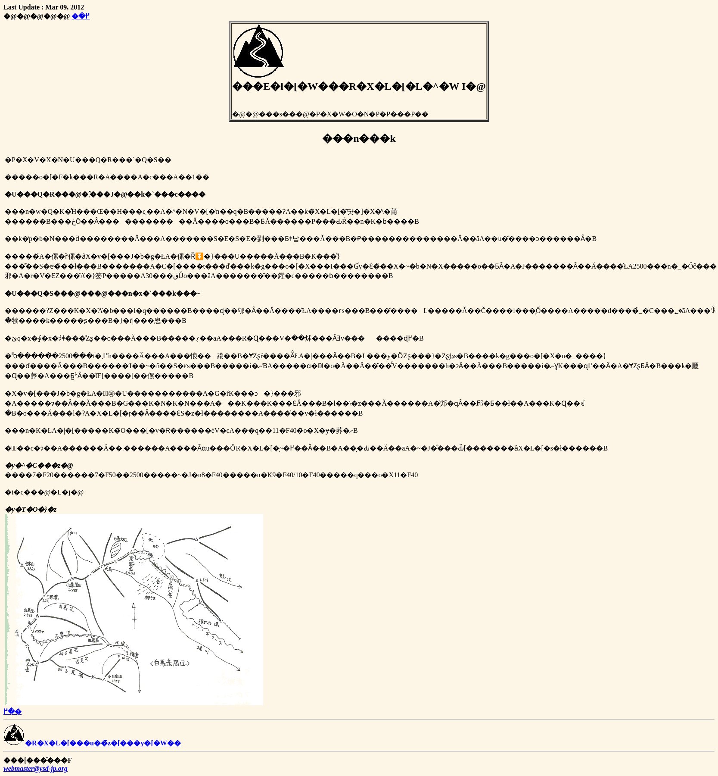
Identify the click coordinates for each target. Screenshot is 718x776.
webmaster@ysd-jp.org (35, 768)
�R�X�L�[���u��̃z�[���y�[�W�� (92, 743)
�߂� (80, 16)
